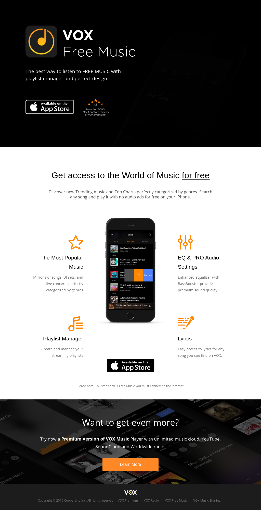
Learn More (130, 464)
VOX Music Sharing (207, 500)
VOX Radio (151, 500)
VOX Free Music (176, 500)
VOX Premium (128, 500)
